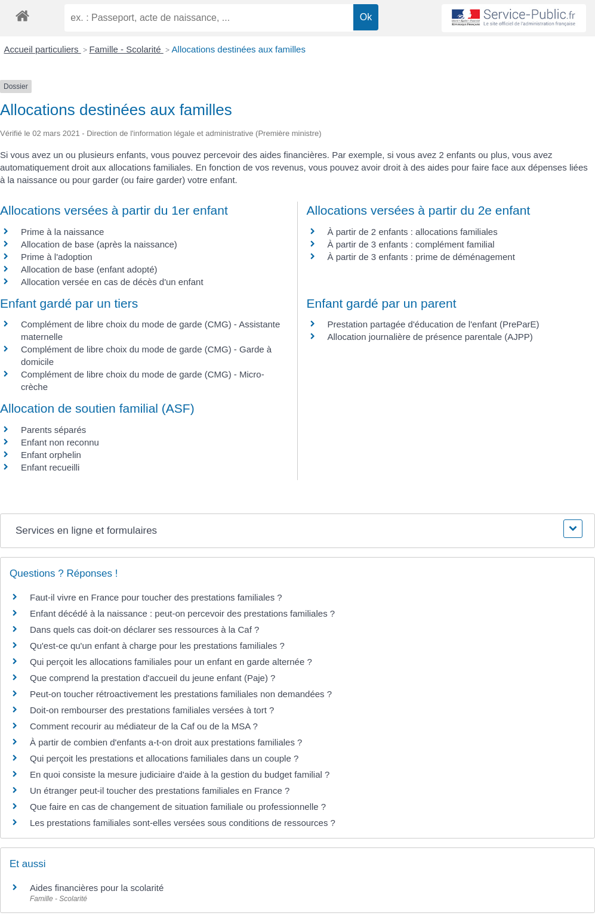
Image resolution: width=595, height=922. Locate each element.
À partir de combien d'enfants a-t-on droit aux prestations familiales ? (166, 742)
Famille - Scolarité (127, 49)
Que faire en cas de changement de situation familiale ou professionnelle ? (178, 807)
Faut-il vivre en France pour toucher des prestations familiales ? (156, 597)
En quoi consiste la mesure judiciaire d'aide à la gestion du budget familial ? (179, 774)
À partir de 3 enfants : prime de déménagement (421, 257)
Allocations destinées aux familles (239, 49)
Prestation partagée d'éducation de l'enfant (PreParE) (433, 324)
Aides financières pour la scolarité (97, 888)
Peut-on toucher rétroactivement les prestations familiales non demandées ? (181, 694)
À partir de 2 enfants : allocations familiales (413, 232)
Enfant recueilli (50, 467)
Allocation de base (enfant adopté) (89, 269)
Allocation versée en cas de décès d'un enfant (112, 282)
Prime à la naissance (62, 232)
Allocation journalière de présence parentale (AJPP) (430, 337)
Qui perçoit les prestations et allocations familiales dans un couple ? (164, 758)
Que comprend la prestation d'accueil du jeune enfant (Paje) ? (152, 678)
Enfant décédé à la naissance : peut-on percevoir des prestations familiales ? (182, 613)
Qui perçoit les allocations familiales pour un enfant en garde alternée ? (171, 662)
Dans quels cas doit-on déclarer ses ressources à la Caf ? (144, 629)
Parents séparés (53, 430)
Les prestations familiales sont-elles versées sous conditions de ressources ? (182, 823)
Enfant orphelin (51, 455)
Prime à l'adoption (57, 257)
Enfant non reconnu (60, 442)
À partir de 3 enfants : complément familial (411, 244)
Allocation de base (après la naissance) (99, 244)
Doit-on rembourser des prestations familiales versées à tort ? (152, 710)
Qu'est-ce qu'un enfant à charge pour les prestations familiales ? (157, 646)
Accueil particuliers (42, 49)
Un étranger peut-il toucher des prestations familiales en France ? (159, 790)
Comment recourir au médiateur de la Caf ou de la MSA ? (144, 726)
